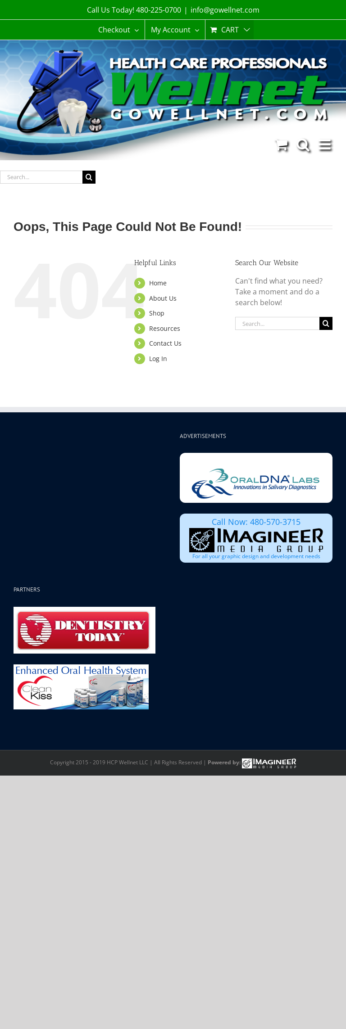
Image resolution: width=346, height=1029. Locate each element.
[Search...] (41, 177)
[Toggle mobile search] (303, 144)
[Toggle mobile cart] (280, 144)
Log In (158, 358)
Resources (164, 328)
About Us (163, 298)
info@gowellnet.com (225, 10)
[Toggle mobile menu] (325, 144)
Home (158, 283)
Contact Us (165, 343)
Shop (156, 313)
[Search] (89, 177)
